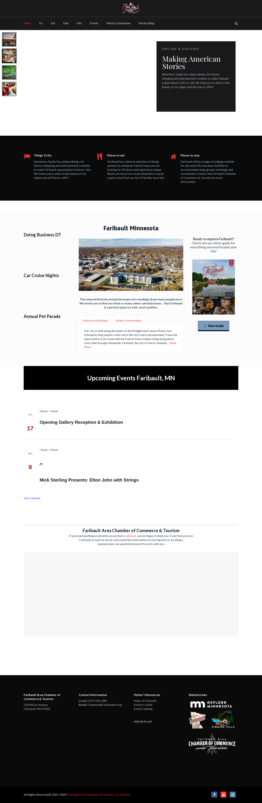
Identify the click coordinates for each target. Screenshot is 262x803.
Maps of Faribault (145, 700)
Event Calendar (143, 708)
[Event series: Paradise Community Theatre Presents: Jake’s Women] (41, 464)
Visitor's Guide (143, 704)
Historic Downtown (118, 23)
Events (94, 23)
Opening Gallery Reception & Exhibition (81, 422)
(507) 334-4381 (97, 700)
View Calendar (32, 498)
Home (27, 23)
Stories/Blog (146, 23)
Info (79, 23)
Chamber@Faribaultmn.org (104, 704)
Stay (66, 23)
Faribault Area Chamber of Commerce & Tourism (99, 794)
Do (41, 23)
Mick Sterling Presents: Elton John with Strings (89, 480)
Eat (53, 23)
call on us (130, 535)
